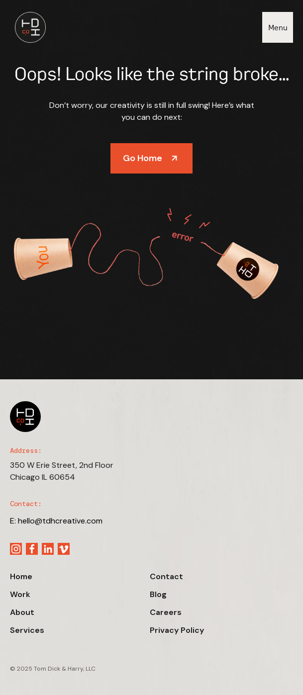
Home (21, 576)
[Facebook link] (32, 549)
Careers (166, 612)
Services (27, 630)
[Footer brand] (25, 416)
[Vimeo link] (64, 549)
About (22, 612)
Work (20, 594)
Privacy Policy (177, 630)
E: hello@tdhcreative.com (56, 521)
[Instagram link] (16, 549)
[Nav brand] (28, 27)
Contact (166, 576)
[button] (277, 27)
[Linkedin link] (48, 549)
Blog (158, 594)
